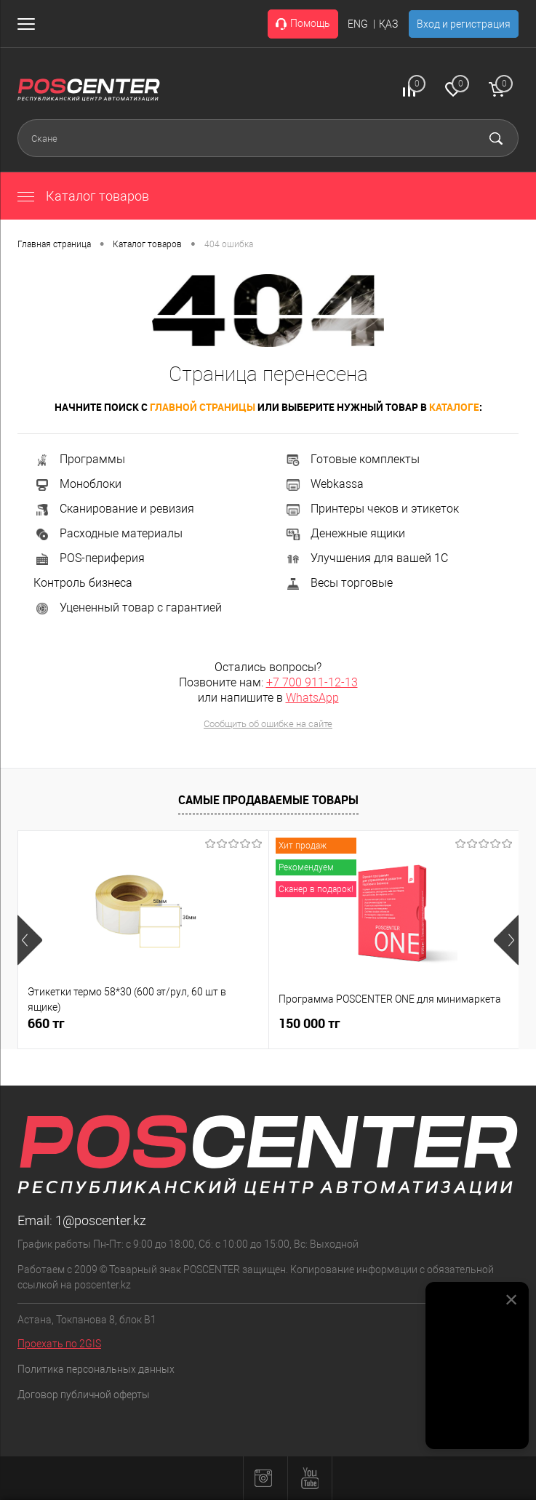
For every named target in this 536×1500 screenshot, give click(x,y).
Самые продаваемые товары (268, 800)
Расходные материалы (108, 533)
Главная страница (54, 244)
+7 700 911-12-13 (312, 682)
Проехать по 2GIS (59, 1343)
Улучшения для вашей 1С (366, 558)
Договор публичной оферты (83, 1394)
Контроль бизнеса (82, 583)
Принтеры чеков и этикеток (371, 509)
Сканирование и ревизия (113, 509)
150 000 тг (309, 1023)
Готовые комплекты (352, 459)
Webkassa (324, 484)
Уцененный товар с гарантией (127, 607)
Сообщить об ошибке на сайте (268, 723)
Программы (79, 459)
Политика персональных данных (96, 1369)
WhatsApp (312, 698)
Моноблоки (77, 484)
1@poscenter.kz (100, 1220)
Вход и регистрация (464, 24)
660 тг (46, 1023)
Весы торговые (338, 583)
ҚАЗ (388, 24)
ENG (358, 24)
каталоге (454, 407)
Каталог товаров (83, 196)
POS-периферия (89, 558)
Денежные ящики (344, 533)
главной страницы (202, 407)
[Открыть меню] (29, 24)
